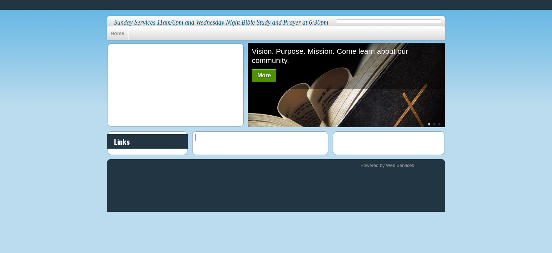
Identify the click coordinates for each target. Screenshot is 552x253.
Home (117, 33)
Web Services (400, 165)
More (264, 75)
